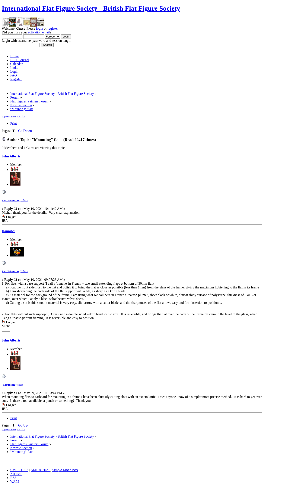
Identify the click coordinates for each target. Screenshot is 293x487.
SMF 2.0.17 (19, 470)
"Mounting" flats (12, 384)
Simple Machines (65, 470)
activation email (39, 32)
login (39, 28)
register (53, 28)
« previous (9, 116)
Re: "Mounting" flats (15, 200)
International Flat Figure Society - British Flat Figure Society (91, 8)
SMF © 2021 (40, 470)
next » (21, 116)
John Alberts (11, 156)
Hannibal (8, 231)
